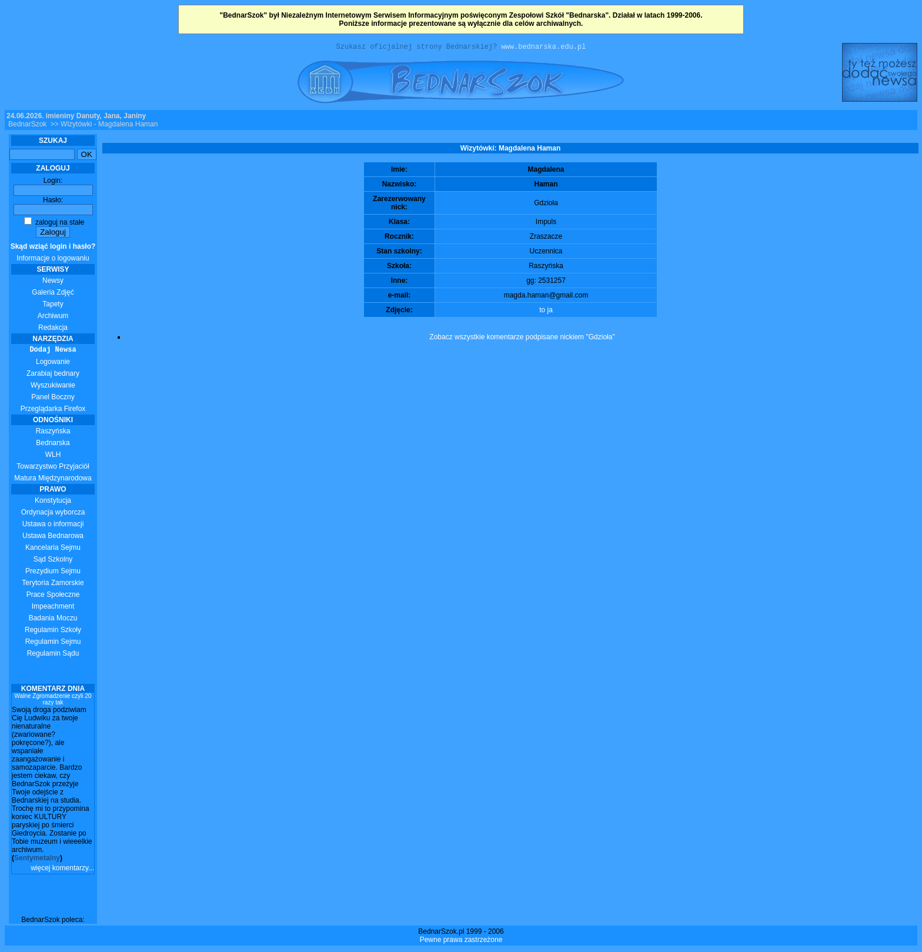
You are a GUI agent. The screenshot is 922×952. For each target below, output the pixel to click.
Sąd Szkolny (53, 561)
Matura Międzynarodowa (52, 480)
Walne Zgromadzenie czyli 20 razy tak (53, 700)
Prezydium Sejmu (53, 573)
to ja (546, 312)
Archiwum (53, 317)
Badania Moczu (53, 620)
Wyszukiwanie (53, 387)
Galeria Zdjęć (53, 294)
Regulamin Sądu (53, 655)
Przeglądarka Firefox (53, 410)
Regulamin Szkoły (53, 631)
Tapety (52, 306)
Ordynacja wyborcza (53, 514)
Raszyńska (53, 433)
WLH (53, 456)
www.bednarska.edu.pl (543, 48)
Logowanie (53, 363)
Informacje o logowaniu (53, 254)
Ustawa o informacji (53, 526)
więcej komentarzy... (62, 870)
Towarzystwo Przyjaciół (52, 468)
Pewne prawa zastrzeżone (461, 941)
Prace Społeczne (53, 596)
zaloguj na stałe (54, 224)
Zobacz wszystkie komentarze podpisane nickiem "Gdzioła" (521, 339)
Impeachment (53, 608)
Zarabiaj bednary (52, 375)
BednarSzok (27, 126)
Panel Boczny (52, 399)
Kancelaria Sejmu (53, 549)
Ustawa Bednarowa (52, 537)
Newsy (53, 282)
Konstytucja (53, 502)
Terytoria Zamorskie (52, 584)
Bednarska (52, 444)
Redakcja (53, 329)
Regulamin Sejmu (53, 643)
